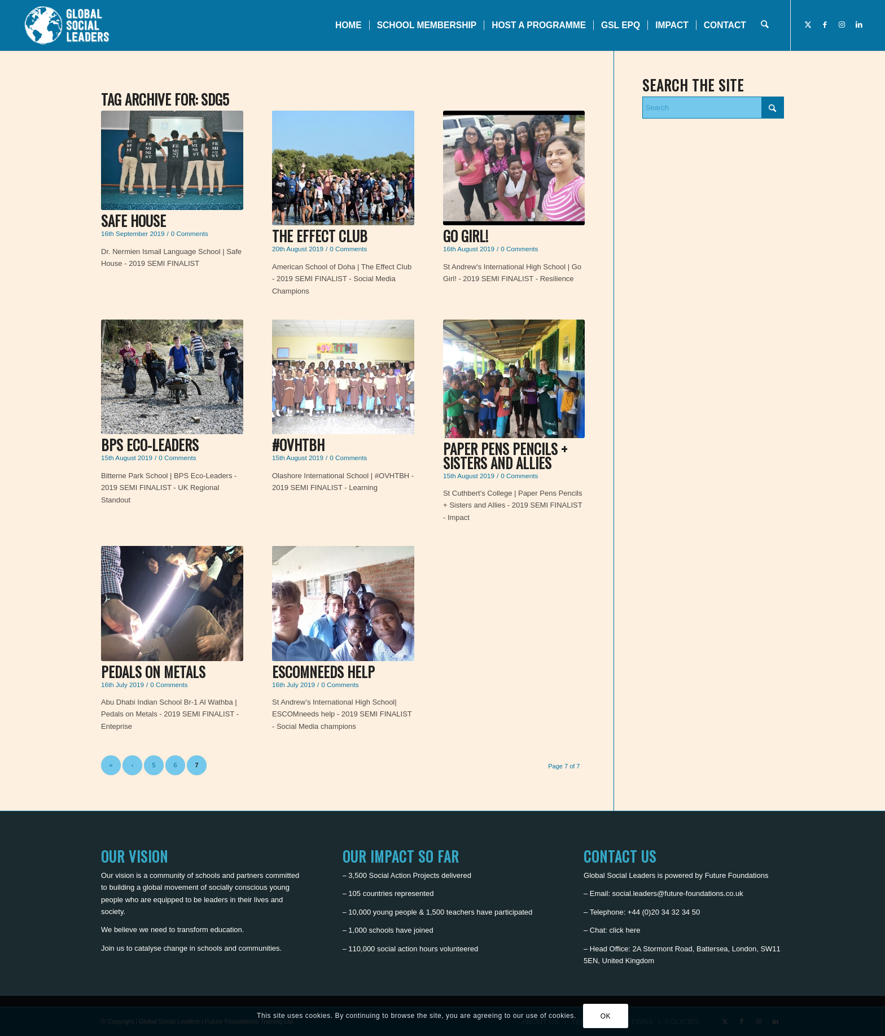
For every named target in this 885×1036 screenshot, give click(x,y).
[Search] (764, 25)
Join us (112, 948)
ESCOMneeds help (323, 671)
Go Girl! (465, 235)
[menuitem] (348, 25)
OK (606, 1016)
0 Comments (189, 233)
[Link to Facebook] (825, 24)
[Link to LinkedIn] (859, 24)
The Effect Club (319, 235)
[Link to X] (808, 24)
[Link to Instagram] (842, 24)
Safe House (133, 220)
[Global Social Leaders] (68, 25)
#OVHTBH (298, 444)
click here (625, 930)
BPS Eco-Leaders (150, 444)
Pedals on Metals (153, 671)
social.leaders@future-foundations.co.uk (677, 893)
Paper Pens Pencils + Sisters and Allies (505, 455)
